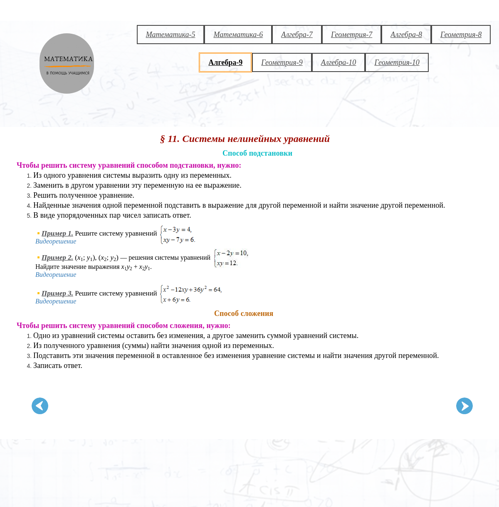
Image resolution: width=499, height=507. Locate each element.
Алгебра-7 (297, 34)
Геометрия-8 (461, 34)
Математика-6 (238, 34)
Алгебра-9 (225, 62)
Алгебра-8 (406, 34)
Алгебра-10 (338, 62)
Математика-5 (170, 34)
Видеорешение (55, 241)
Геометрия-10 (396, 62)
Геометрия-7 (351, 34)
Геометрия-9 (281, 62)
